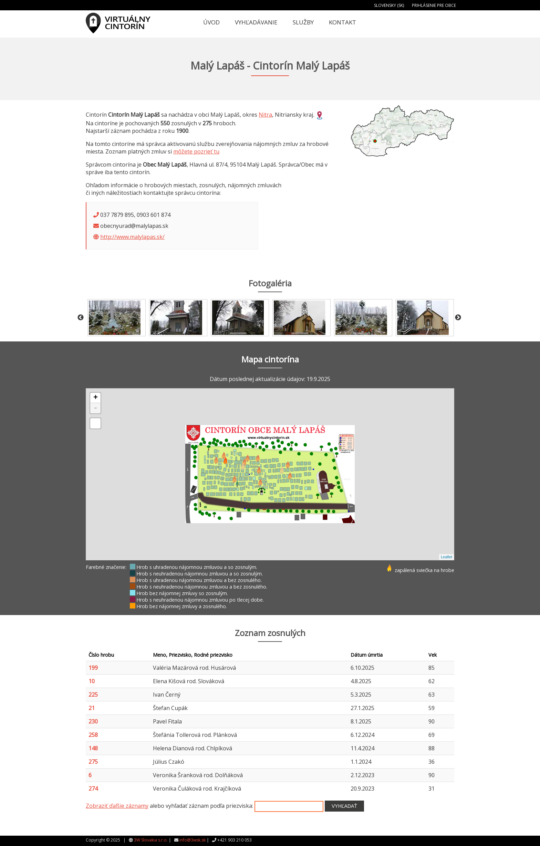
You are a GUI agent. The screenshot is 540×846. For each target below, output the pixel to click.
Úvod (211, 22)
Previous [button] (80, 317)
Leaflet (446, 557)
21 (92, 708)
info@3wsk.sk (192, 840)
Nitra (265, 114)
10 (92, 681)
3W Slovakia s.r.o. (151, 840)
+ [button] (95, 398)
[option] (116, 317)
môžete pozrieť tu (196, 151)
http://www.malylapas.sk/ (132, 237)
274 (93, 788)
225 (93, 694)
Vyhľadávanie (256, 22)
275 (93, 761)
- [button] (95, 408)
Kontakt (342, 22)
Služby (303, 22)
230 (93, 721)
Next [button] (458, 317)
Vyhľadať (344, 806)
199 (93, 667)
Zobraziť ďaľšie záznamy (117, 806)
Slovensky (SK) (389, 5)
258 (93, 735)
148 (93, 748)
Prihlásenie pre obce (434, 5)
